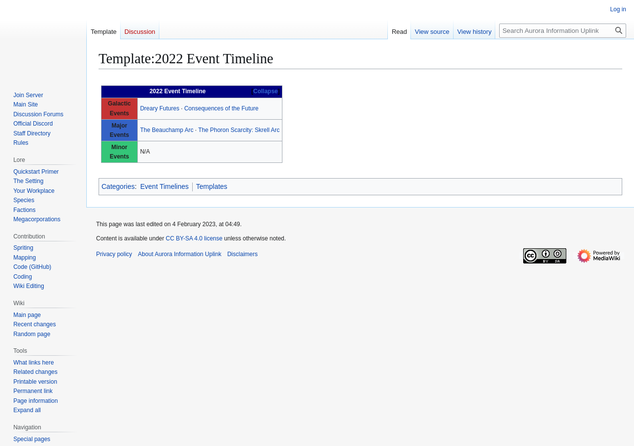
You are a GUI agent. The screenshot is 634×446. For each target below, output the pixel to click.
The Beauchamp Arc (167, 130)
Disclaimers (242, 254)
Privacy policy (114, 254)
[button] (27, 410)
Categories (118, 186)
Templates (212, 186)
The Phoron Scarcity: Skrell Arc (238, 130)
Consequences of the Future (221, 108)
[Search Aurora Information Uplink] (562, 31)
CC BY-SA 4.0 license (194, 238)
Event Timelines (164, 186)
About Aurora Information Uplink (179, 254)
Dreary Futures (159, 108)
